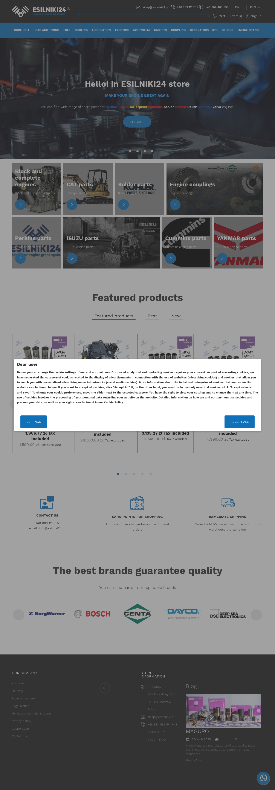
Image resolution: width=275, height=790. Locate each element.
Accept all (221, 423)
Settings (52, 423)
